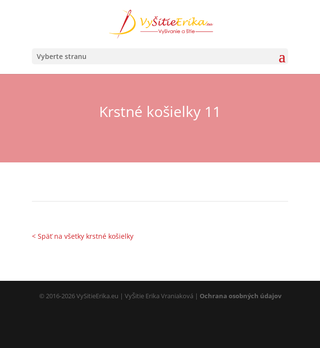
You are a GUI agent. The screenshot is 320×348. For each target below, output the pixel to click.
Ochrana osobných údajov (240, 295)
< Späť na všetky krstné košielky (82, 236)
